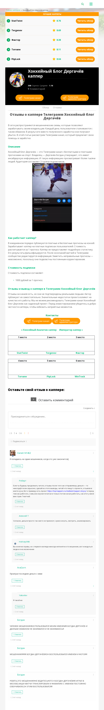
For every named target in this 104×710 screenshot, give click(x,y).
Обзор (45, 107)
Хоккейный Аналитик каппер (40, 329)
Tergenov (51, 352)
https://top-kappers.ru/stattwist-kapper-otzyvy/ (67, 491)
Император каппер (70, 329)
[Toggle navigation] (93, 4)
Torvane (22, 376)
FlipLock (51, 376)
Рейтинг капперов (13, 10)
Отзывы (57, 107)
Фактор (80, 352)
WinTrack (80, 376)
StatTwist (22, 352)
